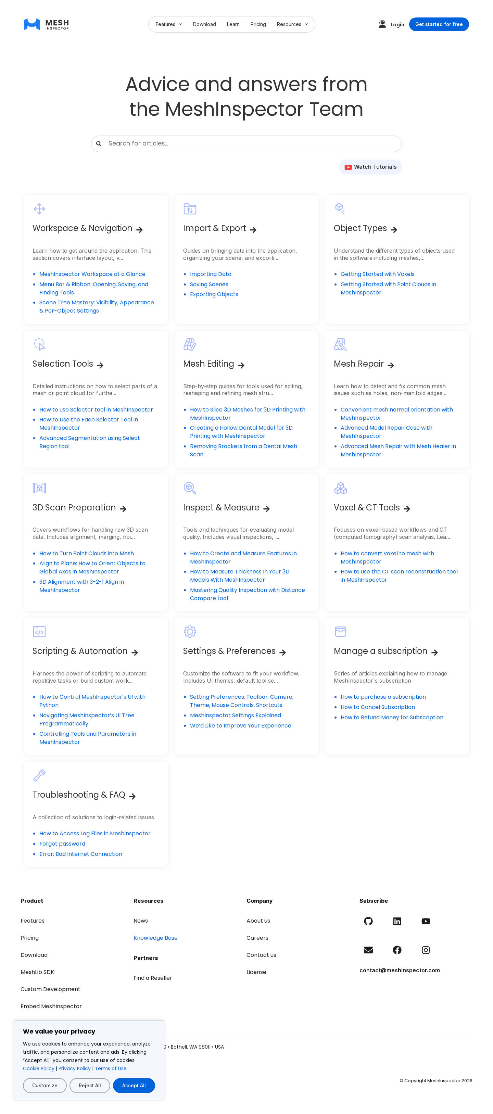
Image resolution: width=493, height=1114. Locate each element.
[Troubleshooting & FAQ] (132, 796)
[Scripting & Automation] (134, 652)
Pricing (258, 24)
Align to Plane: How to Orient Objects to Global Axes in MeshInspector (92, 567)
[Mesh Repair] (390, 365)
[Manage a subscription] (434, 652)
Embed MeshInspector (51, 1006)
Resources (292, 24)
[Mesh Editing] (241, 365)
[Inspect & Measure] (266, 508)
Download (204, 24)
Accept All (134, 1085)
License (256, 972)
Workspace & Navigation (82, 228)
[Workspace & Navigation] (139, 229)
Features (169, 24)
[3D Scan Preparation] (123, 508)
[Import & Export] (253, 229)
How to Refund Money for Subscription (392, 717)
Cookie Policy (38, 1068)
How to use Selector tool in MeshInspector (96, 410)
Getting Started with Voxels (378, 274)
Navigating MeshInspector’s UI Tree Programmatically (87, 719)
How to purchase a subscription (383, 697)
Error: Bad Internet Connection (80, 854)
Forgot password (62, 844)
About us (258, 921)
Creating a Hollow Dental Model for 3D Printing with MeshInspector (241, 432)
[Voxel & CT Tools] (406, 508)
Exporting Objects (214, 294)
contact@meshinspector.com (399, 970)
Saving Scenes (209, 284)
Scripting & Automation (80, 651)
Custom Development (50, 989)
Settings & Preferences (229, 651)
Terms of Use (111, 1068)
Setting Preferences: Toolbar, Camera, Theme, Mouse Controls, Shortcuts (241, 701)
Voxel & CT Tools (367, 507)
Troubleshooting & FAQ (79, 794)
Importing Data (210, 274)
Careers (257, 938)
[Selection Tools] (100, 365)
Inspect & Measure (221, 507)
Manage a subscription (381, 651)
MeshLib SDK (37, 972)
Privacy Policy (75, 1068)
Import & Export (214, 228)
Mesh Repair (359, 363)
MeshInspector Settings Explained (235, 715)
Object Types (360, 228)
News (141, 921)
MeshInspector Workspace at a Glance (92, 274)
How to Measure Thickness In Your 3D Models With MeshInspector (240, 576)
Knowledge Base (156, 938)
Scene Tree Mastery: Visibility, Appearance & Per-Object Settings (96, 307)
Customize (45, 1085)
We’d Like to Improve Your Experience (240, 726)
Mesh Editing (208, 363)
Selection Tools (63, 363)
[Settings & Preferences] (282, 652)
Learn (233, 24)
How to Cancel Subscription (378, 707)
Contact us (261, 955)
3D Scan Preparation (74, 507)
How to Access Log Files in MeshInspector (95, 833)
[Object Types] (393, 229)
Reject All (90, 1085)
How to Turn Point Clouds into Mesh (86, 553)
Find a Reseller (153, 978)
